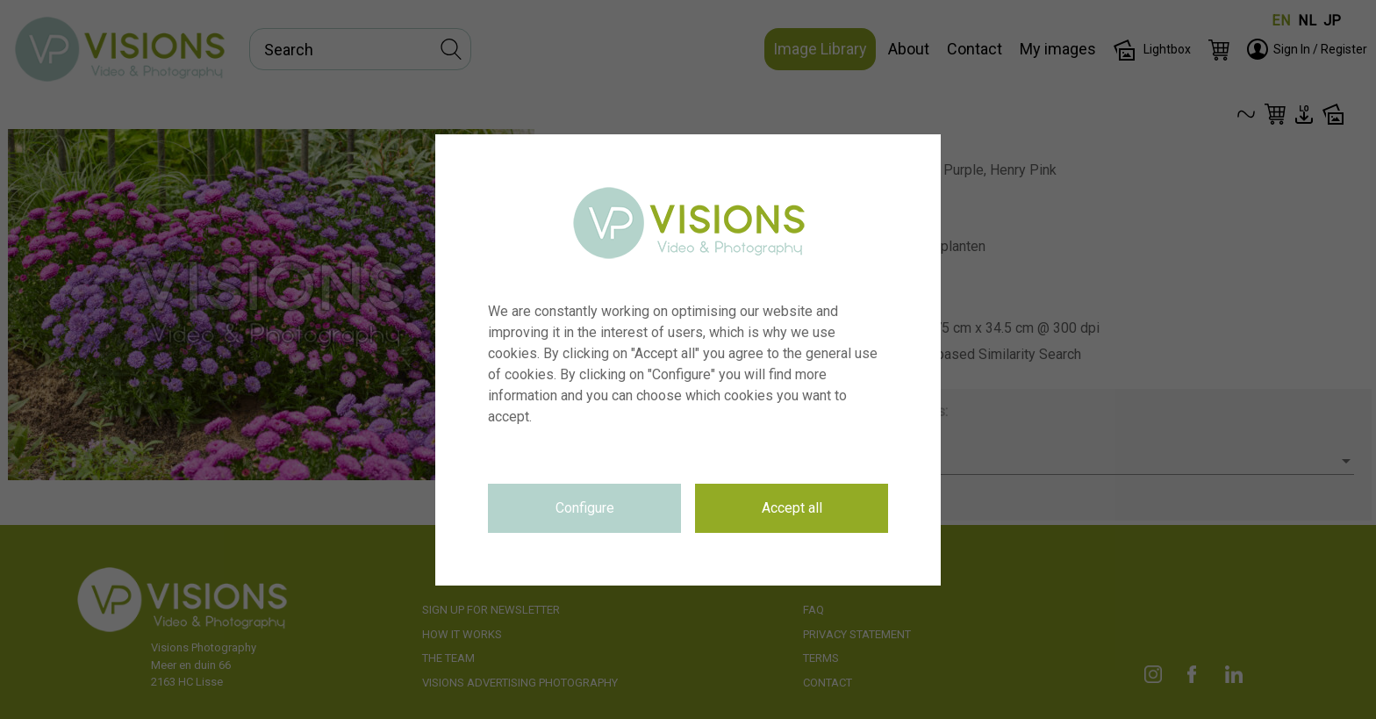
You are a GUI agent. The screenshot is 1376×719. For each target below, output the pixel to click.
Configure (584, 508)
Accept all (792, 508)
